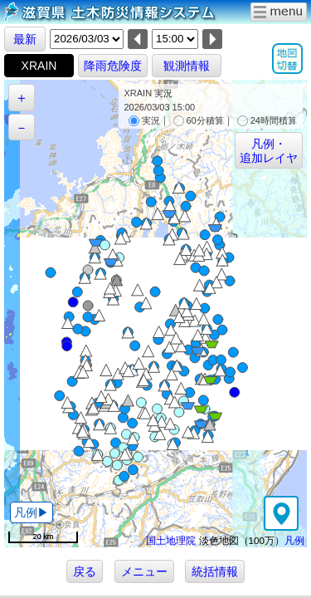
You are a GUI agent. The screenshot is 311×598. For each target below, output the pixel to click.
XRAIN (39, 65)
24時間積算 (267, 120)
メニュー (144, 571)
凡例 (294, 540)
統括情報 (215, 571)
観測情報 (186, 65)
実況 (144, 120)
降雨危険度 (113, 65)
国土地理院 (171, 540)
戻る (84, 571)
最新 (24, 39)
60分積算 (198, 120)
